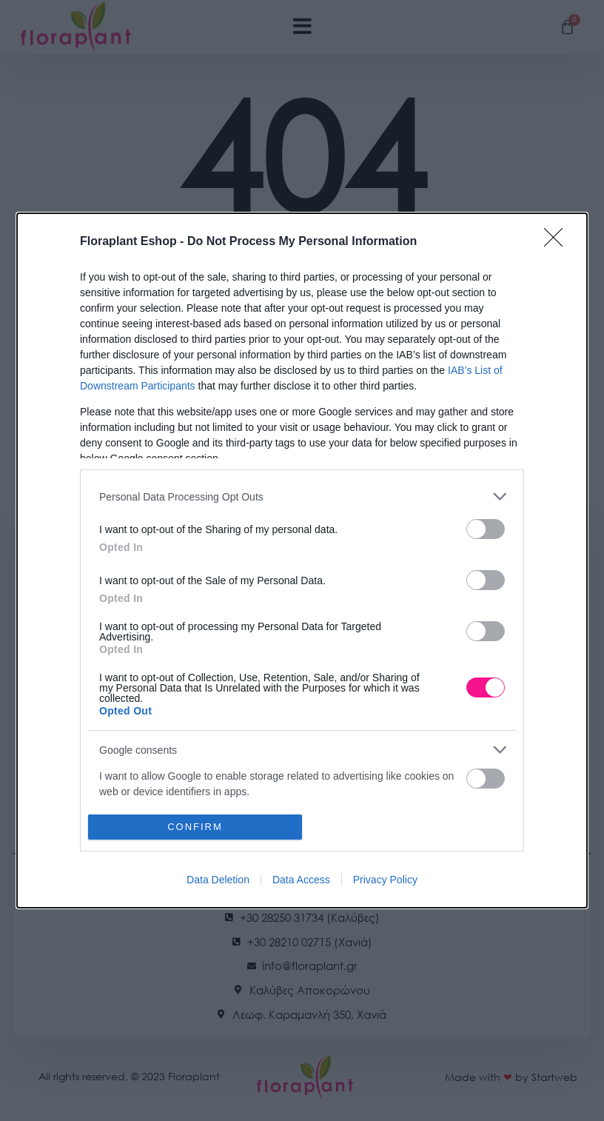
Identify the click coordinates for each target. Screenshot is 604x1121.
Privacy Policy (385, 880)
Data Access (301, 880)
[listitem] (302, 496)
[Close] (558, 242)
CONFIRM (195, 826)
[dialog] (302, 560)
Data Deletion (218, 880)
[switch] (485, 529)
